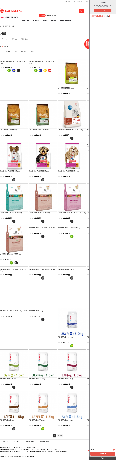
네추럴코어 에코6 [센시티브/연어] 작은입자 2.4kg (72, 212)
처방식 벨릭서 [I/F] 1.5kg (7, 420)
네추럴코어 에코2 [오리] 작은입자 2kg (39, 212)
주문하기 (103, 453)
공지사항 (25, 21)
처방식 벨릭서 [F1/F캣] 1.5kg (66, 269)
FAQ (86, 1)
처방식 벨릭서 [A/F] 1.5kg (65, 420)
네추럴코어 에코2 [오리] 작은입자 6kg (10, 254)
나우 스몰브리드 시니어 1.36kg (8, 129)
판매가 (2, 67)
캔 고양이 (48, 15)
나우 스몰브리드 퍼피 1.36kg (66, 88)
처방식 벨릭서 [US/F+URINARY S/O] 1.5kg (42, 269)
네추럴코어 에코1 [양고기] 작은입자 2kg (11, 212)
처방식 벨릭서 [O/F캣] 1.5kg (8, 378)
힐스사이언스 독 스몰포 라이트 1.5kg (10, 171)
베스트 (45, 21)
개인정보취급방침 (29, 441)
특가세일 (35, 21)
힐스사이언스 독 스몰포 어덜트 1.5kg (39, 171)
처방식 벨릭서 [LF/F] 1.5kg (36, 420)
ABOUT (5, 441)
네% (55, 15)
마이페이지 (80, 1)
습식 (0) (14, 39)
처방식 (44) (24, 39)
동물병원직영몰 (65, 21)
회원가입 (67, 1)
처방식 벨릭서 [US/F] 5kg (65, 337)
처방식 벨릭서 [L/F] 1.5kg (65, 378)
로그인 (103, 10)
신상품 (53, 21)
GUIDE (16, 441)
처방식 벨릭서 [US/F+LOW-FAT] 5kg (69, 228)
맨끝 (61, 435)
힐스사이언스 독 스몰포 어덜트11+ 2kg (68, 171)
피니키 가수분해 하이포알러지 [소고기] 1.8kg (70, 129)
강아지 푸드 (6, 26)
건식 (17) (4, 39)
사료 (13, 26)
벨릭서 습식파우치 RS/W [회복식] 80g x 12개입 (14, 311)
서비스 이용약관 (44, 441)
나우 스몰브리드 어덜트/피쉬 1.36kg (39, 129)
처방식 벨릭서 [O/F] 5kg (36, 311)
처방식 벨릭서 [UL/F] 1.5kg (37, 378)
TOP (102, 458)
